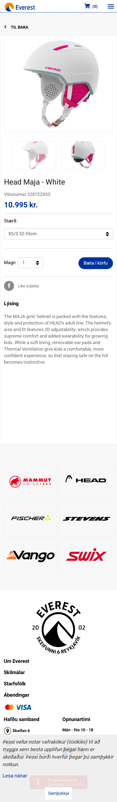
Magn (10, 263)
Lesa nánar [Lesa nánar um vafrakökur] (15, 775)
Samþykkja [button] (58, 793)
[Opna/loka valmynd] (110, 6)
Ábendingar (16, 695)
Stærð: (10, 221)
